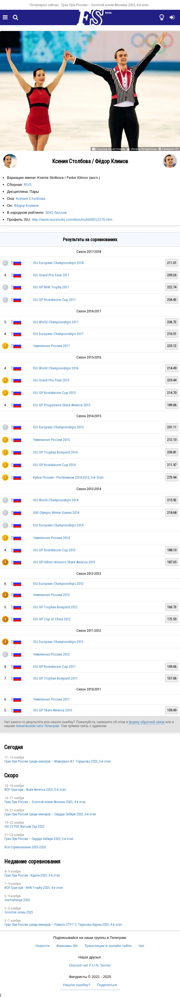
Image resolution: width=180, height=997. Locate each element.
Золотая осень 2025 (18, 912)
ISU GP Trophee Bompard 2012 (55, 607)
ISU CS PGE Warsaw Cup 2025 (24, 827)
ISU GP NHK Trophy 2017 (51, 287)
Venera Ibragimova (143, 149)
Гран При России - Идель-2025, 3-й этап (32, 875)
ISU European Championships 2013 (58, 583)
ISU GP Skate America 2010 (52, 710)
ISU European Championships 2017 (58, 334)
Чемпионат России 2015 (51, 440)
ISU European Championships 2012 (58, 642)
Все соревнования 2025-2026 (25, 847)
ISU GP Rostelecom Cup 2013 (54, 550)
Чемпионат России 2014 (51, 538)
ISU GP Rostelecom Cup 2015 (54, 393)
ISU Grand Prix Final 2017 (51, 275)
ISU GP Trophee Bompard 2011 (55, 678)
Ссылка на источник (110, 149)
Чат (141, 946)
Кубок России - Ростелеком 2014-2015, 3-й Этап (68, 477)
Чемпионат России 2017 (51, 346)
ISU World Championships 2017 (55, 322)
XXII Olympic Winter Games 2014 (56, 513)
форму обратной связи (146, 722)
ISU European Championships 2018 (58, 263)
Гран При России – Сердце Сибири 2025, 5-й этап (38, 839)
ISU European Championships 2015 (58, 427)
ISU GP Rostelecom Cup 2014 (54, 465)
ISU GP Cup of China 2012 (52, 619)
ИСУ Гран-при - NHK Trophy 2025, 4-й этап (33, 888)
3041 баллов (55, 212)
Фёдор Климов (26, 205)
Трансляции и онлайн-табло (108, 946)
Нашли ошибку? (76, 985)
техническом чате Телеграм (37, 726)
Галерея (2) (170, 149)
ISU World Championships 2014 (55, 500)
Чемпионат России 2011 (51, 699)
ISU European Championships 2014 (58, 525)
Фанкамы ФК (67, 946)
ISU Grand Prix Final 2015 (51, 380)
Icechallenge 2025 (17, 900)
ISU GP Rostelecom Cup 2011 (54, 666)
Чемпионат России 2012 (51, 654)
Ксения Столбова (30, 198)
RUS (27, 184)
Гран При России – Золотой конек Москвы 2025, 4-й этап (104, 5)
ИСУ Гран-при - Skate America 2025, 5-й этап (35, 790)
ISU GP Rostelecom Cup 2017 (54, 300)
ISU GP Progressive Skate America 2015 (61, 405)
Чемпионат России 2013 (51, 595)
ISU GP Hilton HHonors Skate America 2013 (64, 562)
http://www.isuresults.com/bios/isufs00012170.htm (72, 219)
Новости (43, 946)
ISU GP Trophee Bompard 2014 (55, 452)
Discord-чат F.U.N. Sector (90, 965)
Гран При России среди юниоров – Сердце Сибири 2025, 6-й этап (50, 814)
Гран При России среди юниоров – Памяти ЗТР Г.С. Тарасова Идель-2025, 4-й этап (63, 925)
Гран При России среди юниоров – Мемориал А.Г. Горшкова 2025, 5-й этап (57, 761)
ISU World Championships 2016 (55, 368)
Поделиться (107, 985)
